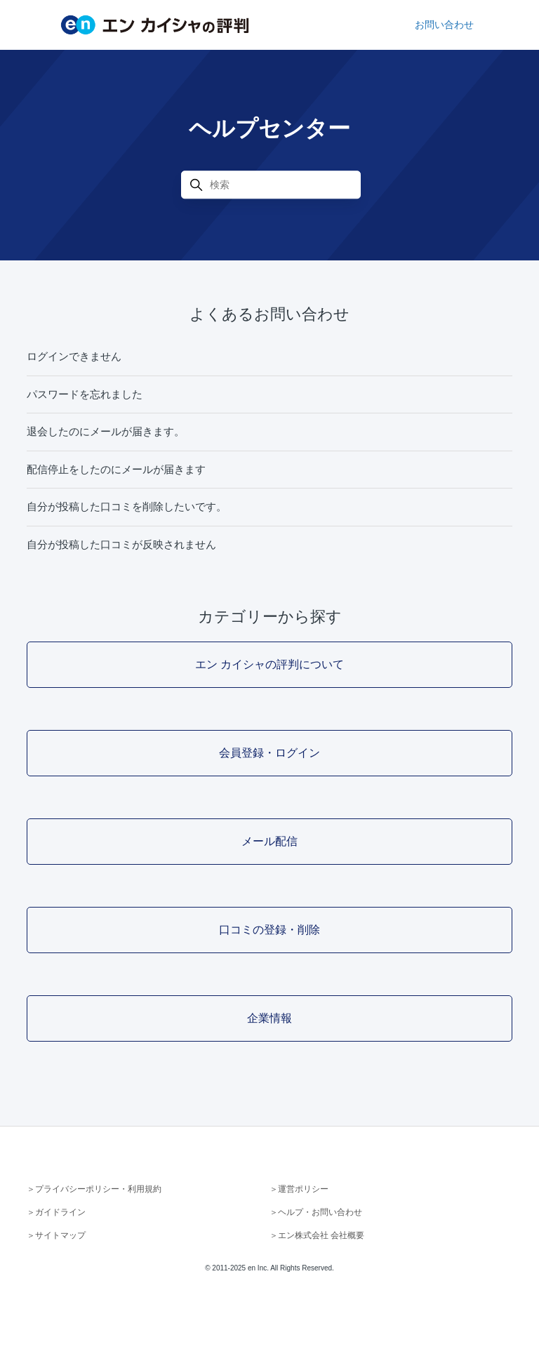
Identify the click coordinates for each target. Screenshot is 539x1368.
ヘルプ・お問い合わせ (320, 1212)
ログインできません (74, 356)
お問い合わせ (444, 24)
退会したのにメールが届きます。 (106, 431)
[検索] (271, 185)
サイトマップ (60, 1235)
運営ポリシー (303, 1189)
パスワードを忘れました (84, 394)
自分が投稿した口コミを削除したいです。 (127, 506)
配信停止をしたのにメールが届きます (116, 469)
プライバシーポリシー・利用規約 (98, 1189)
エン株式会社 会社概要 (321, 1235)
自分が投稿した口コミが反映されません (121, 544)
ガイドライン (60, 1212)
